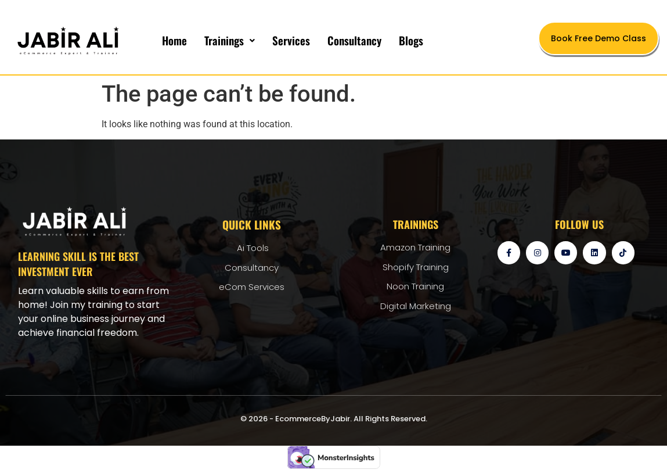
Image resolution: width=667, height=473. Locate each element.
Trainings (229, 40)
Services (291, 40)
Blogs (411, 40)
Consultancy (354, 40)
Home (174, 40)
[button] (230, 40)
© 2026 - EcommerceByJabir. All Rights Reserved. (333, 418)
